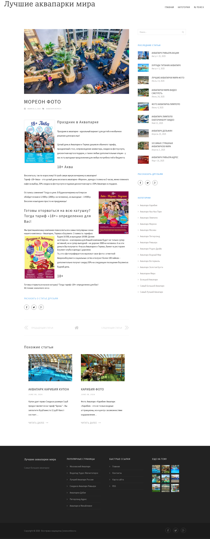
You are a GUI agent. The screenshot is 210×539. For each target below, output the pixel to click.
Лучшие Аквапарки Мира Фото (168, 77)
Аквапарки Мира (147, 273)
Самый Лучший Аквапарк (151, 292)
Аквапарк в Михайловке (81, 505)
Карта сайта (118, 479)
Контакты (117, 473)
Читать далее (36, 422)
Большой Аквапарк (149, 279)
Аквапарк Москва (148, 230)
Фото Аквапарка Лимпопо (166, 104)
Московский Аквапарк (80, 466)
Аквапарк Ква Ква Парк (151, 211)
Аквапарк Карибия (148, 205)
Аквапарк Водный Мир (150, 254)
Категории (184, 7)
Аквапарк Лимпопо (149, 217)
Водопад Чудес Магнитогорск (84, 473)
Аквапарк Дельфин (162, 130)
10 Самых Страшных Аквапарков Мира (162, 145)
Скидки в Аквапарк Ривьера (83, 486)
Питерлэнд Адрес (78, 499)
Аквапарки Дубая (78, 492)
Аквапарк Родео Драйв (151, 248)
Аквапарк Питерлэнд (150, 236)
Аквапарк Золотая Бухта (151, 267)
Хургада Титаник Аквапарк (166, 65)
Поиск (199, 7)
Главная (169, 7)
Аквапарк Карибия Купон (48, 389)
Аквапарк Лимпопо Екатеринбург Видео (163, 118)
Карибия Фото (92, 389)
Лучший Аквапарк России (81, 479)
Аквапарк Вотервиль (150, 261)
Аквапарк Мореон (53, 109)
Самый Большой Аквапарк (152, 285)
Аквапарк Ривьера (148, 242)
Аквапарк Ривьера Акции (165, 53)
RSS (114, 486)
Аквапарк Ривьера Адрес (165, 157)
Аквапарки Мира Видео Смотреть (164, 92)
